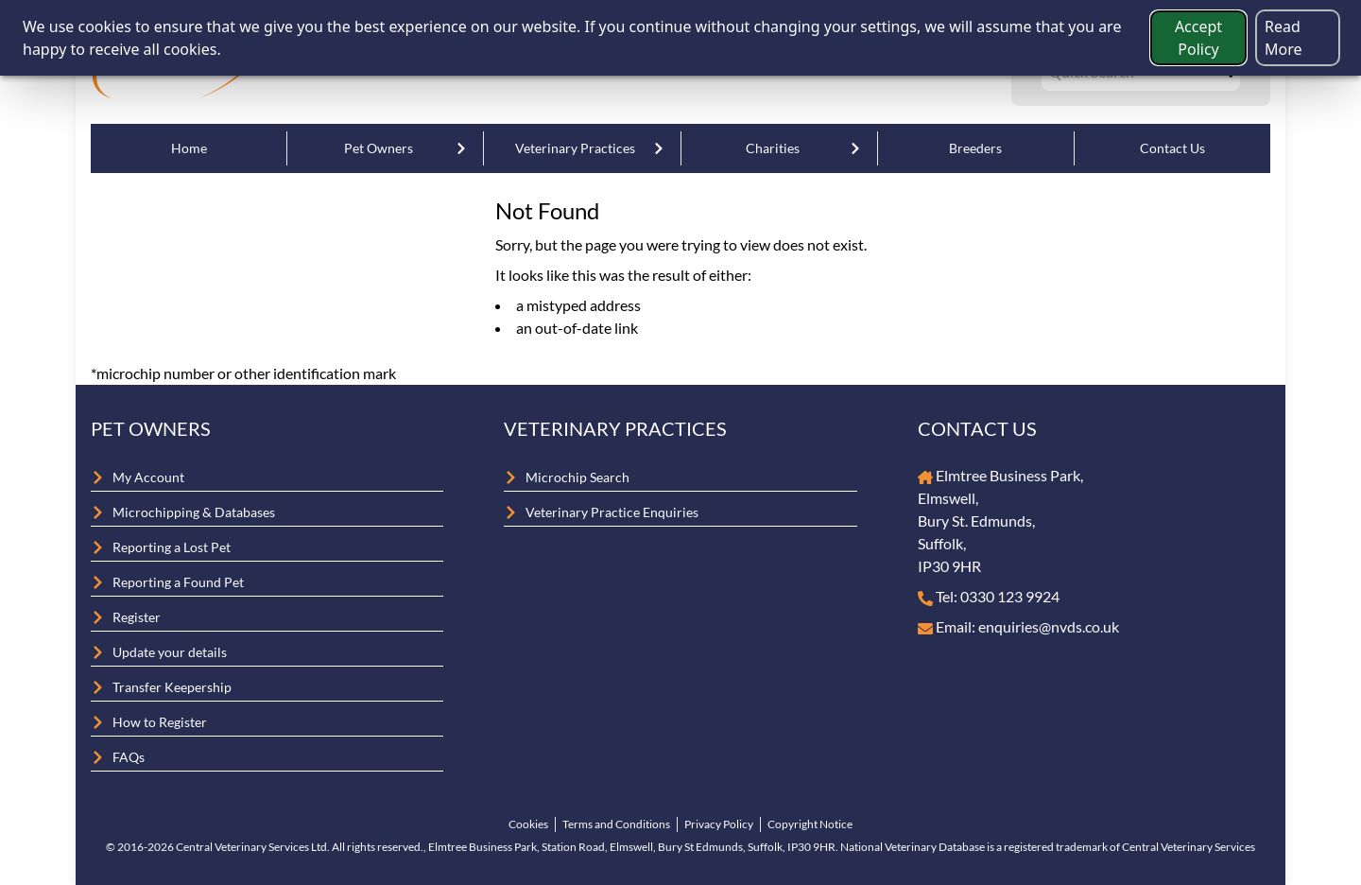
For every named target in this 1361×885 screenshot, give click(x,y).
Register (136, 617)
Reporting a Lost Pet (171, 547)
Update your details (169, 652)
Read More (1283, 38)
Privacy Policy (718, 824)
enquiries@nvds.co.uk (1048, 626)
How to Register (159, 722)
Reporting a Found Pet (178, 582)
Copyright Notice (810, 824)
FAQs (128, 757)
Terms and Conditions (616, 824)
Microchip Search (577, 477)
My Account (148, 477)
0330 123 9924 (1010, 596)
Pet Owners (378, 148)
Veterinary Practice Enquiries (611, 512)
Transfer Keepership (172, 687)
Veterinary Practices (575, 148)
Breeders (975, 148)
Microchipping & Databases (193, 512)
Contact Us (1172, 148)
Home (189, 148)
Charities (773, 148)
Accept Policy (1198, 38)
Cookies (528, 824)
